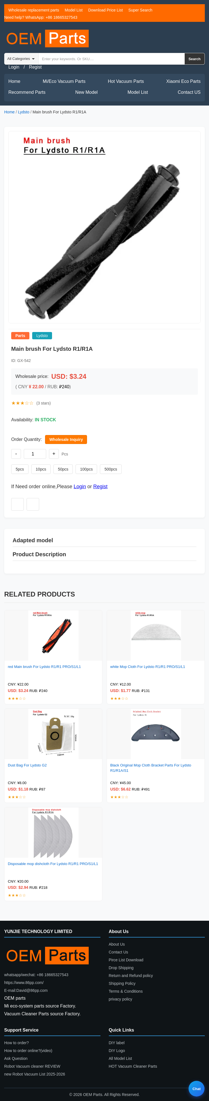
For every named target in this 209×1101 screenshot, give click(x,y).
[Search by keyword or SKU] (112, 58)
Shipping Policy (122, 983)
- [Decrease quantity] (16, 454)
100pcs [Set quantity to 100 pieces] (86, 469)
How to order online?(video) (28, 1050)
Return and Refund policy (131, 975)
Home (14, 81)
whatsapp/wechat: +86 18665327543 (36, 975)
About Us (117, 944)
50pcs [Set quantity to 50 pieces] (63, 469)
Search (195, 59)
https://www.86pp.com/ (24, 982)
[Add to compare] (33, 504)
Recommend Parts (27, 92)
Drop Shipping (121, 968)
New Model (86, 92)
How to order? (16, 1043)
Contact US (189, 92)
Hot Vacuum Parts (126, 81)
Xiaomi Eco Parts (183, 81)
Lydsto (23, 112)
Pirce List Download (126, 960)
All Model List (120, 1058)
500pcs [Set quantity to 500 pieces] (110, 469)
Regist (35, 67)
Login (13, 67)
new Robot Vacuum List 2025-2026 (34, 1074)
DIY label (117, 1043)
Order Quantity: (26, 439)
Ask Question (15, 1058)
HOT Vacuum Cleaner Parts (133, 1066)
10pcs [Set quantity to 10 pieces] (41, 469)
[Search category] (21, 58)
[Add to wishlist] (17, 504)
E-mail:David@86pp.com (26, 990)
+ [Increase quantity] (53, 454)
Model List (74, 10)
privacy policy (120, 999)
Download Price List (105, 10)
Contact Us (118, 952)
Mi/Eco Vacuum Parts (64, 81)
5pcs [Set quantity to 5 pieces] (20, 469)
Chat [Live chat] (196, 1089)
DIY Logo (117, 1050)
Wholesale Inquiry (66, 439)
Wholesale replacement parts (33, 10)
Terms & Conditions (126, 991)
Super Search (140, 10)
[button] (104, 227)
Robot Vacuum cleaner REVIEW (32, 1066)
